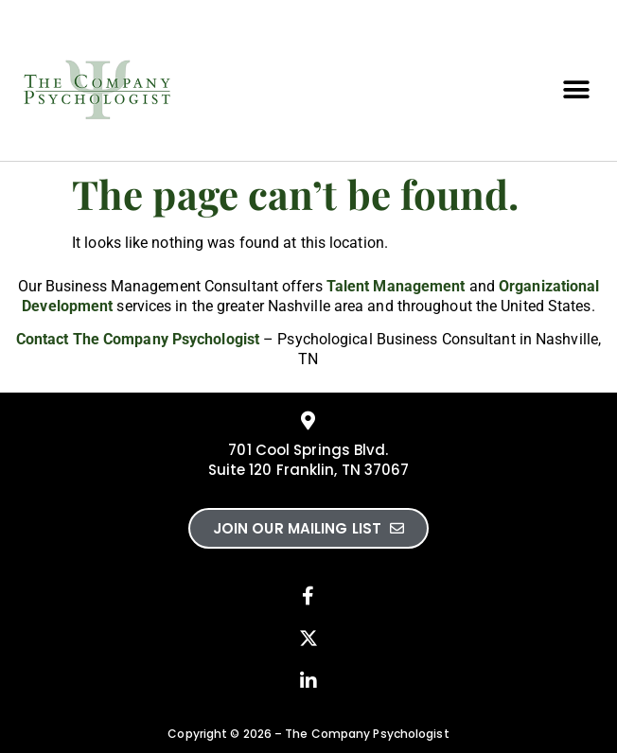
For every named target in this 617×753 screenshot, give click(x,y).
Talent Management (396, 286)
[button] (576, 90)
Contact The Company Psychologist (137, 339)
